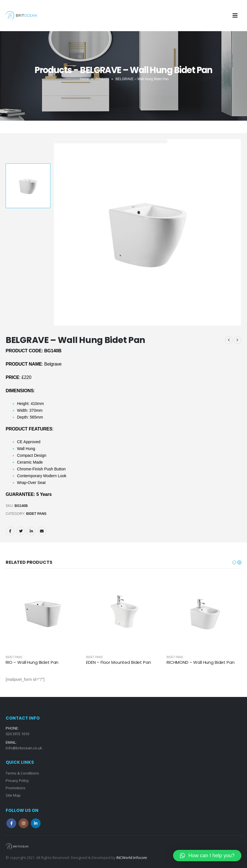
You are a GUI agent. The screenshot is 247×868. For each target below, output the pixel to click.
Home (84, 79)
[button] (234, 562)
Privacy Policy (17, 780)
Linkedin (36, 823)
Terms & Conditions (22, 773)
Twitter (20, 531)
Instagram (23, 823)
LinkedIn (31, 531)
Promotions (15, 787)
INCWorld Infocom (131, 857)
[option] (28, 186)
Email (41, 531)
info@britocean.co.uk (24, 747)
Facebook (10, 531)
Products (102, 79)
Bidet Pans (36, 514)
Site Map (13, 795)
